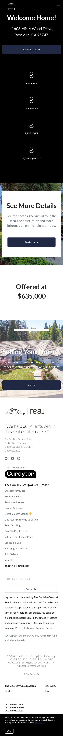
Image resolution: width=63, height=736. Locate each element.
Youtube (9, 559)
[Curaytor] (20, 476)
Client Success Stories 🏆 (18, 513)
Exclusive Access (14, 496)
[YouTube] (12, 458)
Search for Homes (14, 502)
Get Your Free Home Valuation (21, 519)
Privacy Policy (31, 673)
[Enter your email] (34, 579)
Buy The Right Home (16, 531)
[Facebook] (6, 458)
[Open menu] (58, 6)
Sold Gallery (11, 554)
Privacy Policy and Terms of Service (34, 627)
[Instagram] (18, 458)
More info (39, 722)
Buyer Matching (13, 507)
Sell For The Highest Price (19, 536)
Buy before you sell (15, 490)
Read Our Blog (13, 525)
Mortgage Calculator (16, 548)
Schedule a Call (13, 542)
